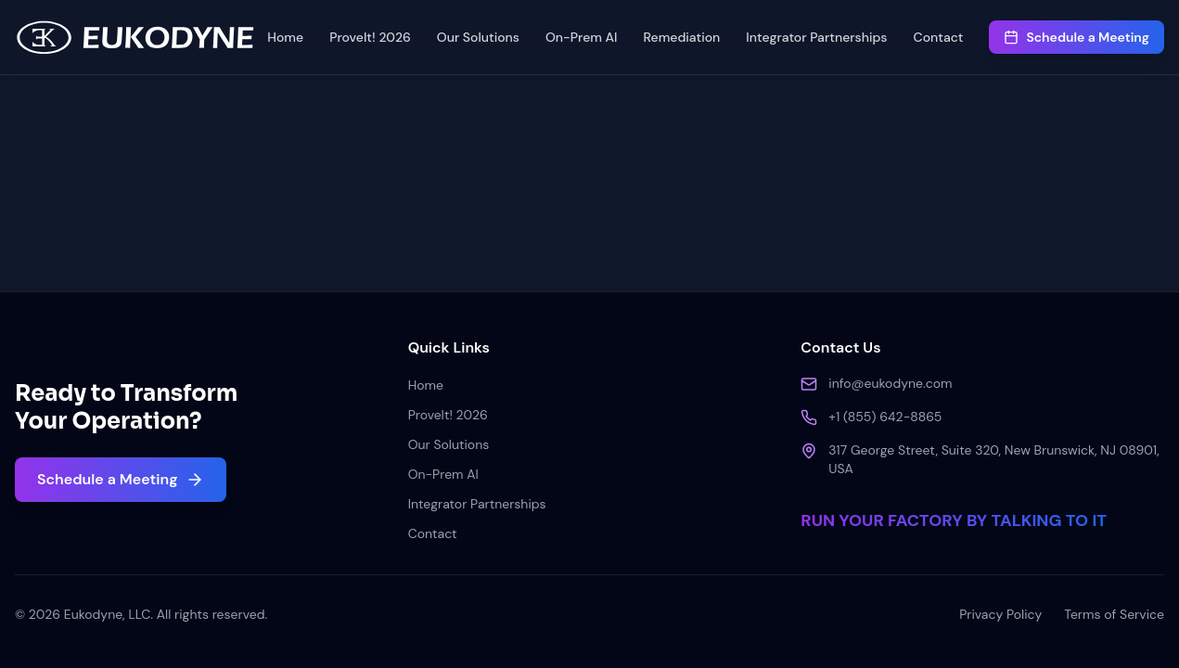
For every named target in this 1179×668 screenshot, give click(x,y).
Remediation (681, 37)
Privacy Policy (1000, 614)
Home (285, 37)
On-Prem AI (581, 37)
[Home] (135, 37)
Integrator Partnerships (816, 37)
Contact (939, 37)
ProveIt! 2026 (370, 37)
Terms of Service (1114, 614)
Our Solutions (478, 37)
